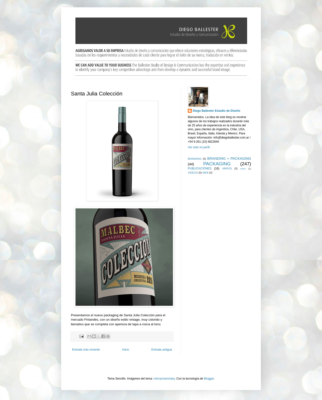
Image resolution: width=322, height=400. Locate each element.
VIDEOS (193, 172)
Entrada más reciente (86, 349)
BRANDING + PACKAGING (229, 158)
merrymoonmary (164, 378)
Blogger (209, 378)
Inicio (125, 349)
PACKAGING (217, 163)
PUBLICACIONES (199, 168)
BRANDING (195, 158)
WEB (205, 172)
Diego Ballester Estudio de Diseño (216, 110)
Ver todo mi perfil (199, 147)
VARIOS (227, 168)
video (243, 168)
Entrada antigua (161, 349)
